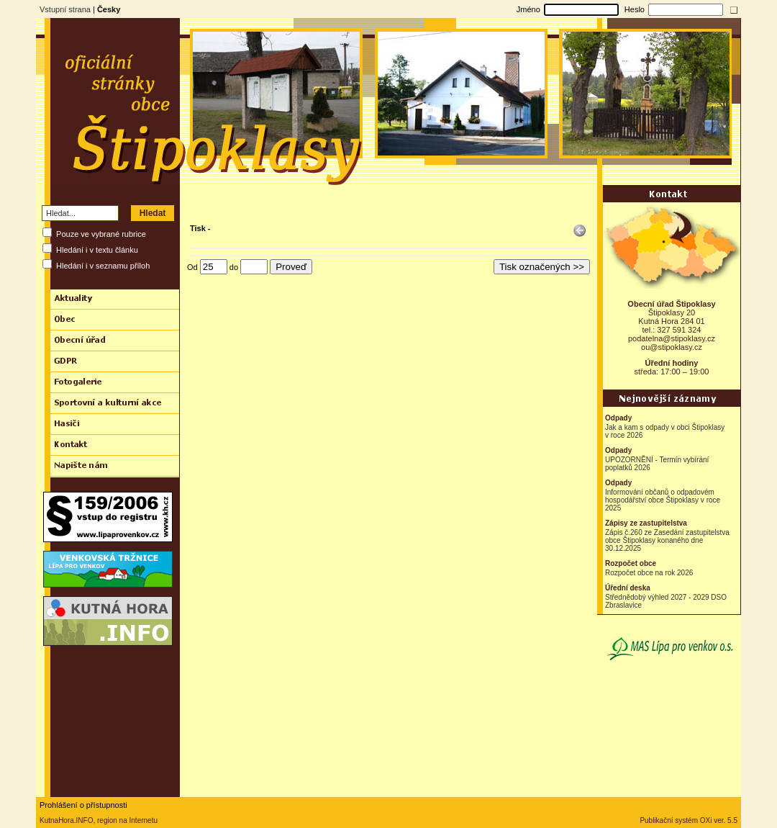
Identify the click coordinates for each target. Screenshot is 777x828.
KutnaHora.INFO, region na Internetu (99, 820)
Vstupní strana (65, 9)
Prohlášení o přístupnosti (83, 805)
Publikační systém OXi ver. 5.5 (688, 820)
